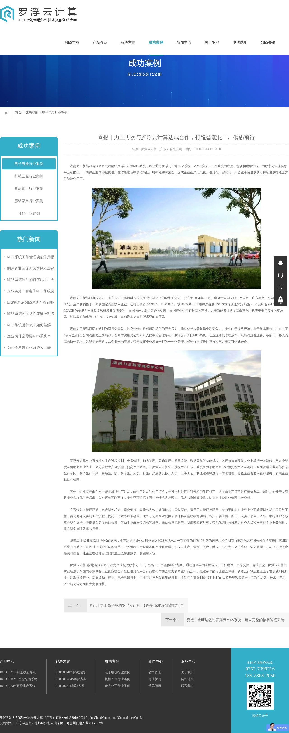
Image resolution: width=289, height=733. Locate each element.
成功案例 (156, 42)
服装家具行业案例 (28, 201)
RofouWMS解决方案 (71, 679)
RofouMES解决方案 (70, 672)
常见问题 (154, 686)
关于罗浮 (212, 42)
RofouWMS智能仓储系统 (18, 679)
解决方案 (128, 42)
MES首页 (72, 42)
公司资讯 (154, 672)
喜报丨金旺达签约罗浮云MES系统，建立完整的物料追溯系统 (235, 620)
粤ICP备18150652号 (13, 717)
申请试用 (240, 42)
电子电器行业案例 (55, 112)
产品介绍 (100, 42)
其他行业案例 (29, 213)
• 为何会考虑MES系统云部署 (26, 347)
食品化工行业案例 (28, 188)
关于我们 (187, 672)
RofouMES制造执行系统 (18, 672)
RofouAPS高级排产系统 (17, 686)
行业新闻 (154, 679)
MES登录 (268, 42)
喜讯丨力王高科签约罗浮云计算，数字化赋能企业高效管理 (136, 605)
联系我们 (187, 686)
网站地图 (187, 679)
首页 (18, 112)
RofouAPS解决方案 (70, 686)
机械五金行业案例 (28, 176)
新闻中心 (184, 42)
